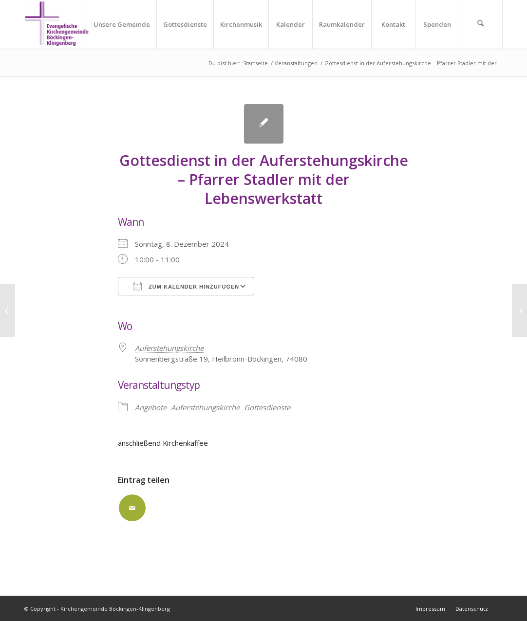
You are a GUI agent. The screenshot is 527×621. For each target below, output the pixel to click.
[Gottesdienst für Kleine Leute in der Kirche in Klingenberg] (519, 310)
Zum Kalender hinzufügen (186, 286)
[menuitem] (121, 24)
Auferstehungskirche (205, 407)
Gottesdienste (267, 407)
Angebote (151, 407)
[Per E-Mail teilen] (132, 507)
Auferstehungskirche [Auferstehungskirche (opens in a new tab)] (169, 348)
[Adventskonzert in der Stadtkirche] (7, 310)
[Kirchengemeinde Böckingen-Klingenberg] (56, 24)
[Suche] (481, 24)
